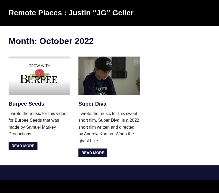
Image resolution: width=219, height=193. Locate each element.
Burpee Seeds (26, 104)
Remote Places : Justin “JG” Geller (71, 13)
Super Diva (92, 104)
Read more (23, 146)
